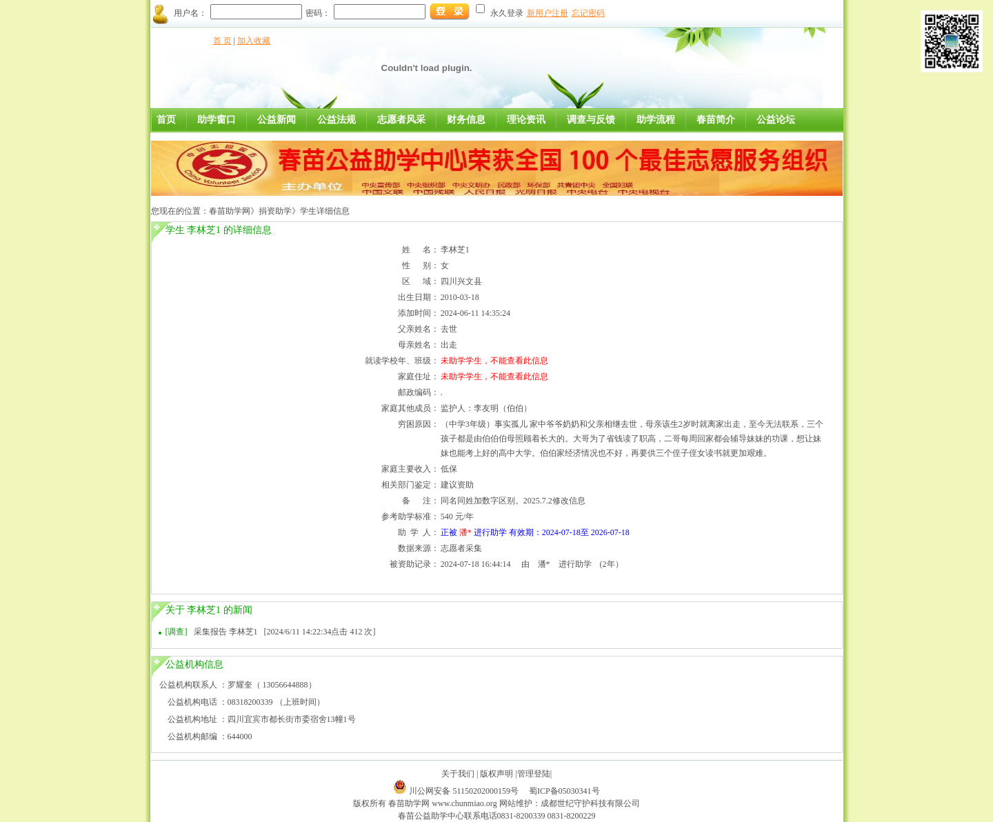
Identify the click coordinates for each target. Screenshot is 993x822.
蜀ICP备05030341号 (564, 791)
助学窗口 (216, 119)
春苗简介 (715, 119)
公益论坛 (775, 119)
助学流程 (655, 119)
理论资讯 (526, 119)
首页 (166, 119)
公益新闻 (276, 119)
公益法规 (336, 119)
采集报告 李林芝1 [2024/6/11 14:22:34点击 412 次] (285, 631)
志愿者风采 (401, 119)
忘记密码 (588, 13)
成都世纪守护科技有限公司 (590, 803)
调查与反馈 (591, 119)
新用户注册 (547, 13)
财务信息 (466, 119)
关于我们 (457, 774)
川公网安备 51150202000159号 (465, 791)
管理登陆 (533, 774)
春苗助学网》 (234, 211)
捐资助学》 (279, 211)
